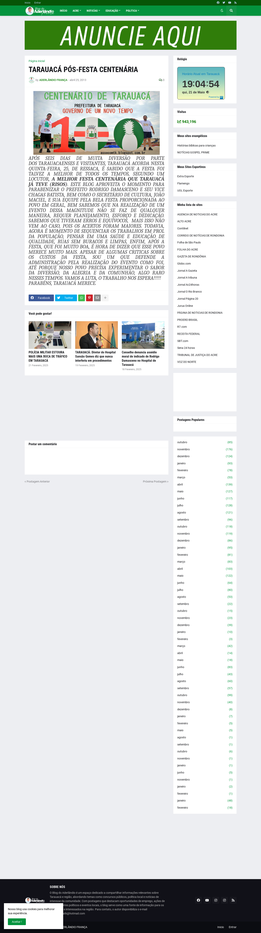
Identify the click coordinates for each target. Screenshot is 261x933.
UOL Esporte (185, 190)
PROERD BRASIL (187, 319)
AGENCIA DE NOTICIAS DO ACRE (197, 214)
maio (205, 492)
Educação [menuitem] (112, 10)
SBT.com (182, 341)
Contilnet (182, 228)
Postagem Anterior (38, 481)
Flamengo (183, 183)
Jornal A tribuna (187, 277)
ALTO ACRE (184, 221)
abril (205, 485)
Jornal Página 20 (187, 298)
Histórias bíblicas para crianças (196, 145)
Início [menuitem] (63, 10)
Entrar (37, 2)
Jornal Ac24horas (188, 284)
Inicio (27, 2)
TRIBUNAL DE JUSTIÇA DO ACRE (197, 355)
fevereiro (205, 470)
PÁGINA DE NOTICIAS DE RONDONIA (200, 312)
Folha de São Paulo (189, 242)
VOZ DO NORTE (186, 361)
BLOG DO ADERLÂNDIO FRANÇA (67, 927)
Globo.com (184, 263)
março (205, 478)
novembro (205, 449)
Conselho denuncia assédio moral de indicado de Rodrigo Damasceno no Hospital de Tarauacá (140, 358)
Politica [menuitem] (131, 10)
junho (205, 499)
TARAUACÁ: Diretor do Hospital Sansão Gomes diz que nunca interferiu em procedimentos (95, 356)
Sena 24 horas (186, 347)
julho (205, 506)
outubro (205, 442)
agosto (205, 513)
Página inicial (37, 61)
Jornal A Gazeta (187, 270)
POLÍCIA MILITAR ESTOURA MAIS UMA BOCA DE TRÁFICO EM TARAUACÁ (48, 356)
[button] (222, 11)
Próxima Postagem (154, 481)
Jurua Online (185, 305)
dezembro (205, 456)
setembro (205, 520)
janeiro (205, 464)
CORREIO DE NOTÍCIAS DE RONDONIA (200, 235)
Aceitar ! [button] (17, 921)
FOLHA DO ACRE (187, 249)
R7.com (182, 326)
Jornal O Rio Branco (189, 291)
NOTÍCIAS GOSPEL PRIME (193, 152)
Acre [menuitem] (76, 10)
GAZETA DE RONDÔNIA (191, 256)
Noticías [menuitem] (92, 10)
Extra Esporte (185, 176)
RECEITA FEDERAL (188, 333)
